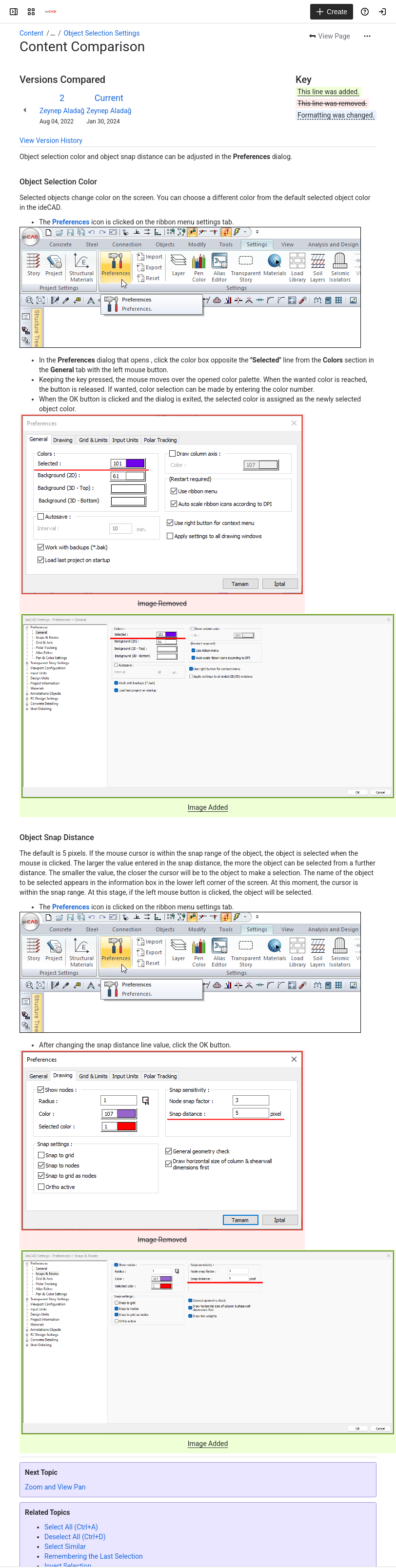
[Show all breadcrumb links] (52, 33)
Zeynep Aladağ (62, 111)
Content (31, 33)
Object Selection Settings (102, 33)
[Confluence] (51, 12)
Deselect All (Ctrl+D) (75, 1537)
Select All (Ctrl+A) (71, 1527)
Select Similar (65, 1546)
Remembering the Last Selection (93, 1556)
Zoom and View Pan (55, 1487)
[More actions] (367, 36)
